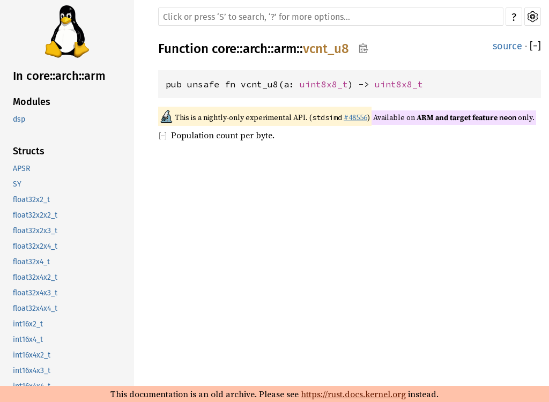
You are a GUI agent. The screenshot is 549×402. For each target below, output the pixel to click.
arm (285, 48)
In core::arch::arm (59, 76)
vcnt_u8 (326, 48)
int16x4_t (28, 339)
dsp (19, 119)
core (224, 48)
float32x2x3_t (35, 230)
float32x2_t (31, 199)
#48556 (355, 117)
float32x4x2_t (35, 277)
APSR (21, 168)
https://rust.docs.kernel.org (353, 394)
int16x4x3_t (31, 370)
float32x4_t (31, 261)
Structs (28, 151)
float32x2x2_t (35, 215)
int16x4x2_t (31, 355)
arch (255, 48)
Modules (31, 102)
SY (17, 184)
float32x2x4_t (35, 246)
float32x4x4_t (35, 308)
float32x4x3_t (35, 292)
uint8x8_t (324, 84)
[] (535, 46)
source (507, 46)
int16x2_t (28, 324)
